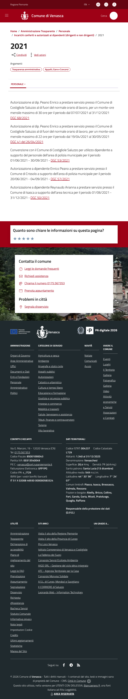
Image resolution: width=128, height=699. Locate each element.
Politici (14, 393)
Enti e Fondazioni (19, 377)
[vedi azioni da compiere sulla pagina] (37, 55)
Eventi (106, 359)
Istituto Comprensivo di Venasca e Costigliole (63, 549)
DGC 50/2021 (40, 197)
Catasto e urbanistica (50, 382)
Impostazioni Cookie (21, 630)
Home (13, 31)
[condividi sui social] (18, 55)
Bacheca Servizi (19, 608)
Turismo (42, 425)
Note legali (16, 624)
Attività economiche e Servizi (109, 401)
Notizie (88, 356)
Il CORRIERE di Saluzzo (51, 587)
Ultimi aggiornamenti (22, 640)
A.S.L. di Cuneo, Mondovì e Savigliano (58, 582)
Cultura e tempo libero (50, 388)
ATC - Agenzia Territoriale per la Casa (58, 571)
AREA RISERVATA (62, 694)
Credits (14, 635)
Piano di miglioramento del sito (20, 560)
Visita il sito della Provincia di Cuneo (58, 539)
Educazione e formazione (52, 393)
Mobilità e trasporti (48, 409)
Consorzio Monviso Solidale (53, 576)
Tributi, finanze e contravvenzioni (56, 420)
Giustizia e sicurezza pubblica (54, 398)
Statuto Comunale (20, 614)
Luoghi (106, 364)
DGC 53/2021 (60, 160)
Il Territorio (109, 370)
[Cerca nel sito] (114, 16)
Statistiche (16, 646)
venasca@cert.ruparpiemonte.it (34, 464)
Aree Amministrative (21, 361)
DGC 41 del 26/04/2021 (26, 141)
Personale (64, 31)
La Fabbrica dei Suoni (49, 555)
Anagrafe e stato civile (50, 366)
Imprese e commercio (50, 404)
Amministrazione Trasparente (38, 31)
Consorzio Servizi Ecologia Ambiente (58, 560)
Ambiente (43, 361)
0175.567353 (22, 452)
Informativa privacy (21, 619)
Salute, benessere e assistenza (55, 414)
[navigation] (7, 15)
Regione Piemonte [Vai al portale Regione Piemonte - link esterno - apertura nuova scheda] (19, 4)
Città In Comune (77, 681)
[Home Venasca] (41, 16)
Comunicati (90, 361)
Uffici (13, 366)
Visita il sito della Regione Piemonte (58, 533)
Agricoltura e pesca (48, 356)
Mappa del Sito (18, 651)
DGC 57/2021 (60, 178)
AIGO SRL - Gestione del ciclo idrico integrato (63, 566)
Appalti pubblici (46, 372)
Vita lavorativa (46, 430)
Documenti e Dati (20, 372)
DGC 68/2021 (19, 117)
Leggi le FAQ (17, 571)
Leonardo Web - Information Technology (60, 592)
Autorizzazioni (46, 377)
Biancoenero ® (92, 685)
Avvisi (87, 366)
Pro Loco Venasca (48, 544)
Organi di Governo (20, 356)
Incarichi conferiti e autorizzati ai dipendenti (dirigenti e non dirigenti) (54, 35)
